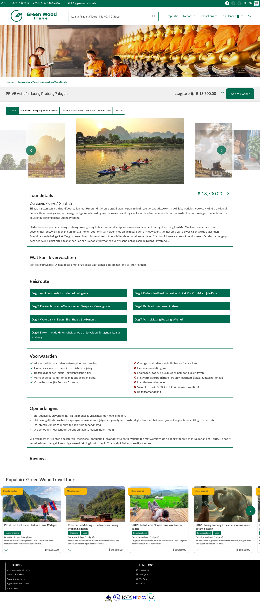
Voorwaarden (104, 110)
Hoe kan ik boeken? (15, 574)
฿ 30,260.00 (183, 549)
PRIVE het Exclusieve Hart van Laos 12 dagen (34, 525)
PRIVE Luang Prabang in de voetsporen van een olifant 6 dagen (227, 525)
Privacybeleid (12, 588)
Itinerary (90, 110)
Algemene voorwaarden (17, 583)
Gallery (12, 110)
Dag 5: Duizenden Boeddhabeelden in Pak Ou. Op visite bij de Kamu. (177, 293)
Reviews (118, 110)
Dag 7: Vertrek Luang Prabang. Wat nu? (159, 319)
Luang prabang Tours (28, 82)
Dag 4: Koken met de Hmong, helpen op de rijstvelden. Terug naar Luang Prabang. (76, 335)
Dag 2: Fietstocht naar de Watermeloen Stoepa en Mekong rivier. (71, 306)
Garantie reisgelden (15, 579)
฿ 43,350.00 (55, 549)
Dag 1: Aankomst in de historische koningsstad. (61, 293)
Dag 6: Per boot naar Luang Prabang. (157, 306)
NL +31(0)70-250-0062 (16, 3)
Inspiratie (172, 16)
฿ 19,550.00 (247, 549)
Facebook (144, 569)
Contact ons (209, 16)
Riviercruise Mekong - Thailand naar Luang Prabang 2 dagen (97, 525)
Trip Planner (232, 16)
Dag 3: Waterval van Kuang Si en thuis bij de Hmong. (64, 319)
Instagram (144, 574)
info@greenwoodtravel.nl (84, 3)
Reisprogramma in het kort (46, 110)
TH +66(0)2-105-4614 (47, 3)
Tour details (25, 110)
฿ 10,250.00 (119, 549)
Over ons (189, 16)
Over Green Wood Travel (18, 569)
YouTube (143, 579)
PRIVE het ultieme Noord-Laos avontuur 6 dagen (160, 525)
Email (142, 583)
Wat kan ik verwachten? (71, 110)
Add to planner (240, 93)
